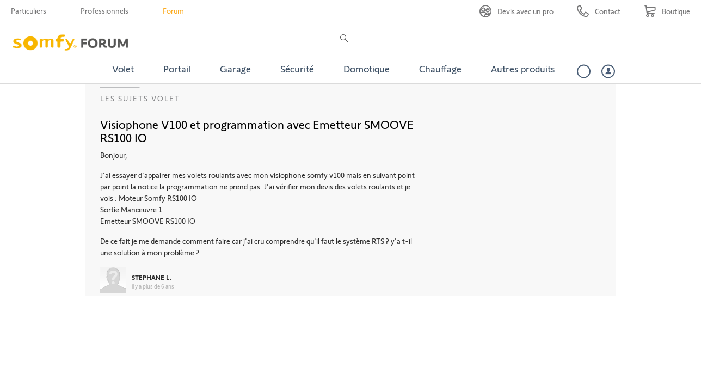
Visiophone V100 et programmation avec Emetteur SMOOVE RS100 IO (257, 130)
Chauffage (440, 69)
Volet (123, 69)
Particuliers (28, 10)
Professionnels (104, 10)
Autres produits (523, 69)
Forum (173, 10)
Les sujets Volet (140, 98)
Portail (176, 69)
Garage (235, 69)
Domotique (366, 69)
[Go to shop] (667, 11)
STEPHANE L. (151, 277)
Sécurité (297, 69)
